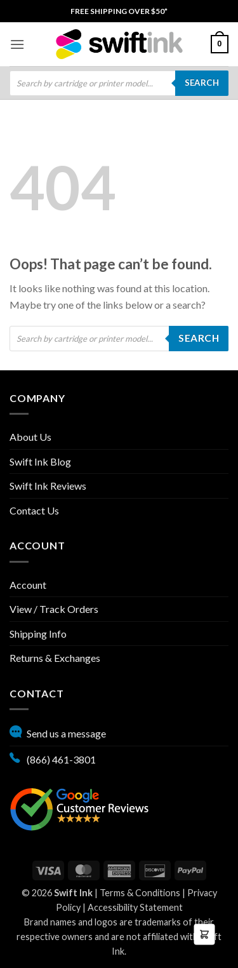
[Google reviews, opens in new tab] (79, 808)
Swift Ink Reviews (48, 486)
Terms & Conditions (140, 892)
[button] (17, 44)
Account (28, 585)
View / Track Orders (54, 609)
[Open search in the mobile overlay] (119, 83)
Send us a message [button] (58, 731)
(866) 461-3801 (53, 757)
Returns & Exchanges (55, 658)
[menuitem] (119, 11)
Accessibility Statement (135, 907)
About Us (30, 437)
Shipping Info (38, 634)
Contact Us (34, 510)
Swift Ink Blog (40, 461)
